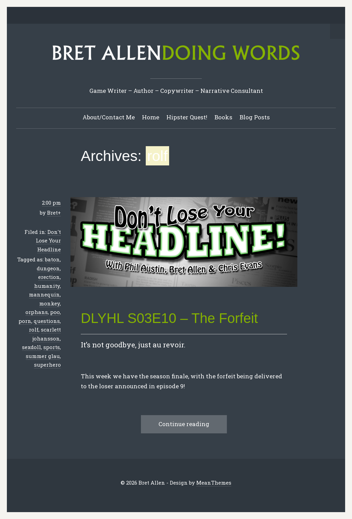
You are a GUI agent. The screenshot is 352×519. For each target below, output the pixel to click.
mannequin (44, 294)
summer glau (43, 356)
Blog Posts (255, 117)
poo (55, 312)
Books (223, 117)
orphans (36, 312)
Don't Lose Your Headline (48, 240)
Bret (52, 212)
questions (47, 320)
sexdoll (31, 347)
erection (49, 276)
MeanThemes (213, 482)
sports (51, 347)
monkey (49, 303)
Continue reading (183, 424)
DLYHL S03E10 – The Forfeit (169, 318)
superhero (47, 364)
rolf (33, 329)
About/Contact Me (108, 117)
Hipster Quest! (186, 117)
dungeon (48, 268)
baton (52, 259)
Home (150, 117)
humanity (47, 285)
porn (25, 320)
